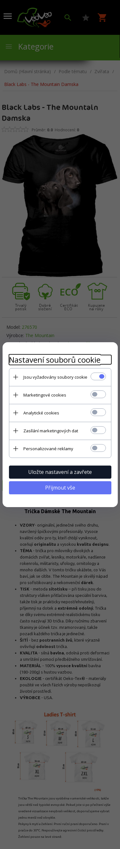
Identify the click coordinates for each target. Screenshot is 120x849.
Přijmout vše (60, 487)
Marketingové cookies (44, 395)
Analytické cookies (41, 413)
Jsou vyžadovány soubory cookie (55, 377)
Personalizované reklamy (48, 449)
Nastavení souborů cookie (54, 359)
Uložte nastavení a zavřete (60, 471)
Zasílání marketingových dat (50, 431)
